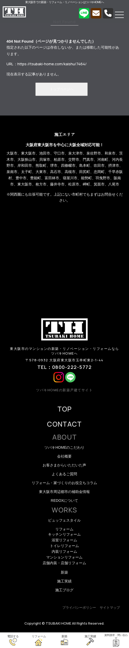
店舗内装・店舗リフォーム (64, 563)
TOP (64, 409)
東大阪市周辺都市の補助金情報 (64, 492)
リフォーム (64, 529)
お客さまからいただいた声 (64, 465)
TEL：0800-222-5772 (64, 367)
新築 (64, 572)
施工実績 (64, 581)
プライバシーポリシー (79, 607)
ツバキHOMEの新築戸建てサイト (64, 390)
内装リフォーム (64, 551)
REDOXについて (64, 500)
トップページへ (61, 89)
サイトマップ (110, 607)
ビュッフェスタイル (64, 520)
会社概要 (64, 456)
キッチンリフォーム (64, 534)
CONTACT (64, 424)
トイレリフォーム (64, 546)
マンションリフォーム (64, 557)
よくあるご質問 (64, 474)
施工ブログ (64, 590)
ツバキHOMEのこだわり (64, 447)
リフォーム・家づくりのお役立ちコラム (64, 483)
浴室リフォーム (64, 540)
